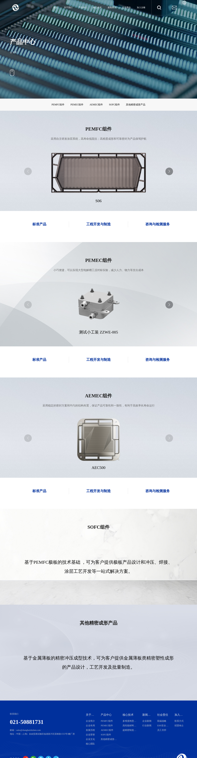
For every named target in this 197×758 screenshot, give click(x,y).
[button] (169, 171)
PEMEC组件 (76, 104)
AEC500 (98, 467)
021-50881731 (27, 722)
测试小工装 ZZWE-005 (98, 332)
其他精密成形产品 (135, 104)
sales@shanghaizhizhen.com (28, 730)
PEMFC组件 (58, 104)
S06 (98, 201)
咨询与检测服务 (157, 224)
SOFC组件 (114, 104)
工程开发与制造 (98, 224)
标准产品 (39, 224)
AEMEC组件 (96, 104)
